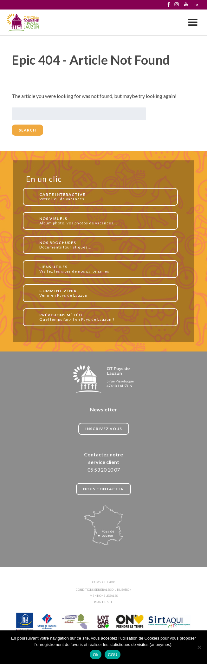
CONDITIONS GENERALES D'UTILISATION (104, 589)
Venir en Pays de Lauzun (105, 293)
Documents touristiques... (105, 244)
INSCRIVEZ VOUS (103, 428)
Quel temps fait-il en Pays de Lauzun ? (105, 317)
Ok (95, 654)
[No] (199, 647)
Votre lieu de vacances (105, 196)
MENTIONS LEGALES (104, 595)
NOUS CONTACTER (103, 489)
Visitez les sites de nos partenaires (105, 269)
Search (27, 130)
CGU (112, 654)
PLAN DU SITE (103, 602)
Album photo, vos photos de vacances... (105, 220)
